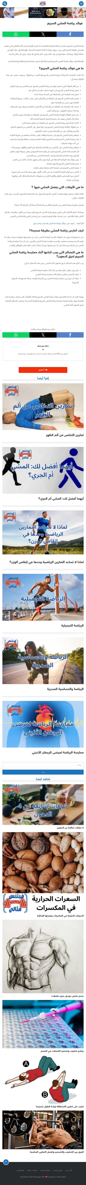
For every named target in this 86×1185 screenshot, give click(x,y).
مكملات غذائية (32, 1170)
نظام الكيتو (20, 1170)
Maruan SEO (43, 346)
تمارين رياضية (57, 1170)
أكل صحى (68, 1170)
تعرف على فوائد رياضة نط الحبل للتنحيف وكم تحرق (54, 223)
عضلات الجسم (45, 1170)
